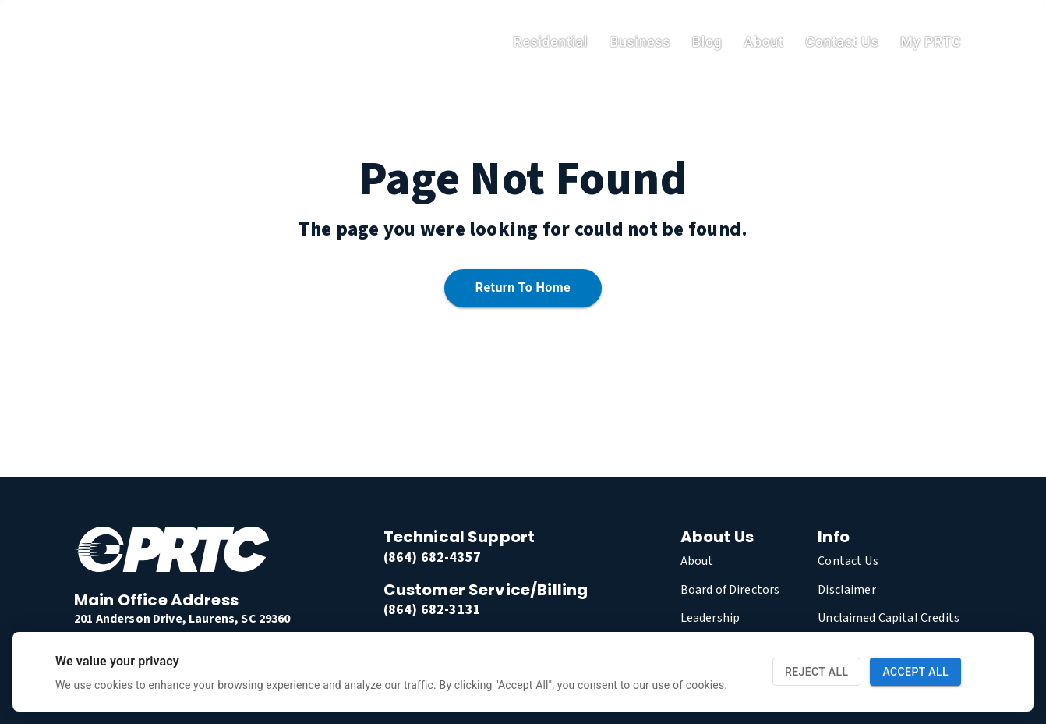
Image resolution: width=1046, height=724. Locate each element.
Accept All (915, 672)
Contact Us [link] (842, 42)
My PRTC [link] (930, 42)
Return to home (523, 288)
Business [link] (639, 42)
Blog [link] (707, 42)
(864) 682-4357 (432, 557)
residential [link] (550, 42)
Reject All (816, 672)
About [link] (763, 42)
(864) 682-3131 (432, 609)
